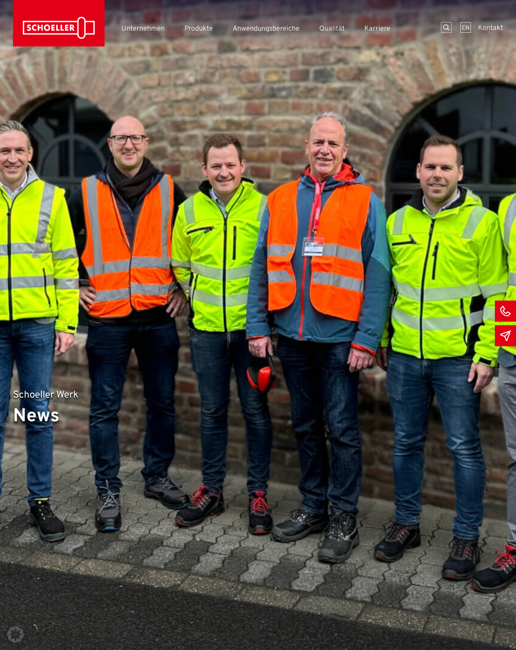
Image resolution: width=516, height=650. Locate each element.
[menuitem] (465, 27)
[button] (15, 634)
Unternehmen (143, 28)
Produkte (198, 28)
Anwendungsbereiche (266, 28)
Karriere (377, 28)
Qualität (332, 28)
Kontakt (490, 28)
